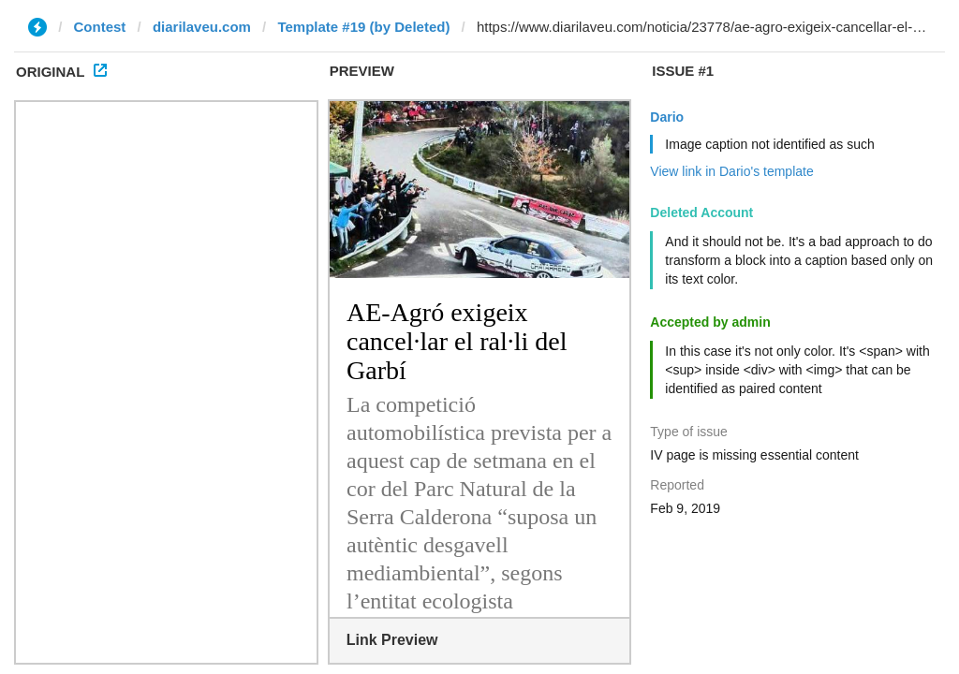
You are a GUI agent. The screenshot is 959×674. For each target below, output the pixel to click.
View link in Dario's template (731, 171)
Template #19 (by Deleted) (363, 27)
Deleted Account (701, 212)
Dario (667, 117)
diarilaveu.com (202, 27)
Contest (100, 27)
